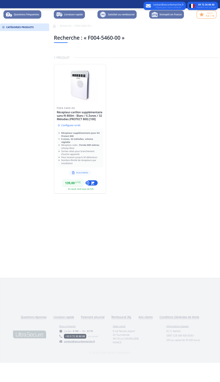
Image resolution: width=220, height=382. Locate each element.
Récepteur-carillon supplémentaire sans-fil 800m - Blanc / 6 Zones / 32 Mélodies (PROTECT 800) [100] (79, 134)
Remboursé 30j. (121, 336)
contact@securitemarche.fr (79, 360)
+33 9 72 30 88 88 (75, 355)
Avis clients (146, 336)
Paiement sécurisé (92, 336)
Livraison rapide (63, 336)
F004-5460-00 (66, 127)
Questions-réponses (34, 336)
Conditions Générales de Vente (179, 336)
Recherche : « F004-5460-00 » (76, 45)
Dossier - (205, 23)
